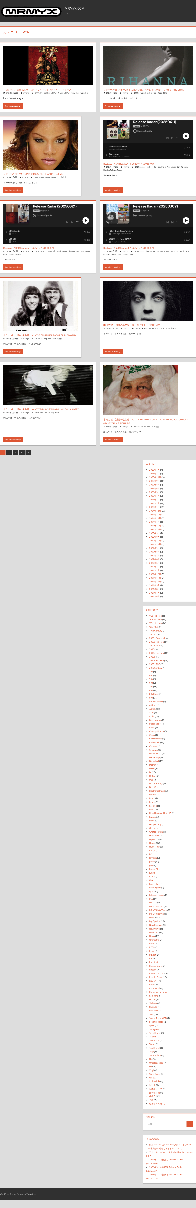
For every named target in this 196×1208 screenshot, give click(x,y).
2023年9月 (154, 540)
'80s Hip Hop (155, 627)
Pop (86, 93)
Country (153, 753)
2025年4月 (154, 503)
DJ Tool (152, 783)
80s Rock (153, 701)
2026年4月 (154, 477)
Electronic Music (60, 255)
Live (151, 887)
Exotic (41, 181)
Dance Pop (154, 765)
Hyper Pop (165, 171)
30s (151, 679)
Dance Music (155, 761)
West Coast (154, 1081)
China (152, 742)
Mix (151, 906)
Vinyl (151, 1078)
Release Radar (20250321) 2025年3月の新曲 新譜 (34, 251)
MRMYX (153, 910)
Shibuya (153, 1010)
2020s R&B (154, 671)
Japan (152, 869)
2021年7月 (154, 600)
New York (154, 940)
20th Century (155, 675)
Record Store (155, 973)
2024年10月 (155, 525)
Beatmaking (155, 727)
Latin (151, 884)
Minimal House (172, 255)
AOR (151, 720)
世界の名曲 (154, 1089)
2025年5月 (154, 499)
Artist (151, 724)
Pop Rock (153, 97)
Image (47, 181)
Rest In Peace (155, 984)
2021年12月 (155, 581)
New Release (181, 171)
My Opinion (154, 929)
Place (151, 958)
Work (151, 1085)
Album (152, 716)
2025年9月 (154, 488)
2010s (152, 657)
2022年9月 (154, 555)
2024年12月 (155, 518)
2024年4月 (154, 529)
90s (151, 705)
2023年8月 (154, 544)
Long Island (154, 891)
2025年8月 (154, 492)
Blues (152, 735)
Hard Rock (154, 843)
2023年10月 (155, 537)
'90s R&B (153, 634)
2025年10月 (155, 484)
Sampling (153, 1003)
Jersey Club (154, 876)
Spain (151, 1033)
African (152, 712)
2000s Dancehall (157, 645)
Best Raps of (155, 731)
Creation (153, 757)
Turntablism (155, 1063)
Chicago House (156, 738)
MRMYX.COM (77, 8)
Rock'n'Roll (154, 995)
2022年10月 (155, 551)
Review (152, 988)
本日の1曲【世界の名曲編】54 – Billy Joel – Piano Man (138, 329)
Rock (160, 97)
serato (152, 1007)
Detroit (152, 772)
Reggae (152, 977)
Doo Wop (153, 794)
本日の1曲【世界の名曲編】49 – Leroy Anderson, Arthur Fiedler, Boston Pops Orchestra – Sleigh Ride (146, 429)
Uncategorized (156, 1070)
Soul (57, 424)
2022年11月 (155, 548)
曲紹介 (165, 97)
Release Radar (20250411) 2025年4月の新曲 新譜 (134, 167)
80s (151, 697)
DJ (41, 93)
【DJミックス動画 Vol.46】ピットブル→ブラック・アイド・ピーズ (46, 89)
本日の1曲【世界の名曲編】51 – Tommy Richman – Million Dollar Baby (46, 419)
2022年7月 (154, 563)
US (169, 332)
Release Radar (116, 174)
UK (150, 1066)
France (152, 824)
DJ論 (151, 787)
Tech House (155, 1040)
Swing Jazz (154, 1036)
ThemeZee (31, 1201)
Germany (153, 835)
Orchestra (142, 434)
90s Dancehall (156, 709)
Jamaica (153, 865)
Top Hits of (154, 1055)
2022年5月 (154, 570)
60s (151, 690)
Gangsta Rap (155, 832)
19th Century (155, 638)
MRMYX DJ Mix (57, 93)
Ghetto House (156, 839)
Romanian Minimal (158, 999)
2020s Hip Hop (146, 171)
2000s (37, 93)
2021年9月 (154, 593)
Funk (42, 424)
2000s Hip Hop (156, 649)
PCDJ (151, 955)
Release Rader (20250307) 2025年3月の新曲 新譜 (134, 251)
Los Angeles (143, 332)
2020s (137, 171)
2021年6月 (154, 604)
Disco (151, 776)
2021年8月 (154, 596)
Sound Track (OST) (158, 1025)
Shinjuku (153, 1014)
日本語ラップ (155, 1096)
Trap (151, 1059)
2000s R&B (154, 653)
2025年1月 (154, 514)
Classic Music (155, 746)
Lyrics (152, 899)
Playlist (106, 174)
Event (152, 806)
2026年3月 (154, 481)
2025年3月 (154, 507)
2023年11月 (155, 533)
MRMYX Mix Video (71, 93)
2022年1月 (154, 578)
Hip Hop (46, 93)
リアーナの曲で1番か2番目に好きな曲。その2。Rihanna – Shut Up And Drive (146, 91)
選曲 (151, 1107)
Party (151, 951)
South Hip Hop (156, 1029)
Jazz (151, 873)
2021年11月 (155, 585)
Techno (152, 1044)
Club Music (154, 750)
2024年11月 (155, 522)
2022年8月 (154, 559)
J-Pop (151, 861)
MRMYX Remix (156, 921)
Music (82, 93)
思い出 (152, 1092)
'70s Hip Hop (155, 623)
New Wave (154, 936)
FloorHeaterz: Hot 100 (160, 820)
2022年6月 (154, 566)
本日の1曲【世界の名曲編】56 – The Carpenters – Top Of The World (43, 341)
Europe (152, 802)
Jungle (152, 880)
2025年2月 (154, 511)
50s (151, 686)
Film (151, 817)
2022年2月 (154, 574)
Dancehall (154, 768)
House (162, 255)
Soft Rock (52, 346)
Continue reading (12, 109)
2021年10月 (155, 589)
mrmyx (26, 93)
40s (135, 434)
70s (36, 346)
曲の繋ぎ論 (154, 1100)
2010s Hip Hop (156, 660)
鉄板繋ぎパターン (157, 1111)
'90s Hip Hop (155, 630)
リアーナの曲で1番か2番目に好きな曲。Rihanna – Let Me (40, 177)
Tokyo (152, 1051)
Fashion (153, 813)
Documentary (156, 791)
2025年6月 (154, 496)
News (152, 943)
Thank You (154, 1048)
